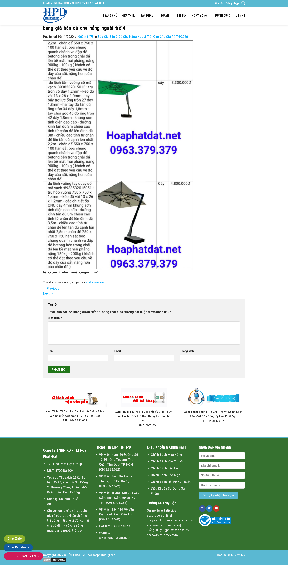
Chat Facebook (18, 547)
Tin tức (182, 15)
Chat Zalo (14, 538)
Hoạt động (200, 16)
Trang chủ (110, 15)
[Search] (243, 3)
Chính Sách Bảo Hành (166, 468)
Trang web (187, 351)
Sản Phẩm (148, 16)
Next (48, 293)
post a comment (95, 282)
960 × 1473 (86, 36)
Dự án (166, 16)
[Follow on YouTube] (216, 508)
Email (117, 351)
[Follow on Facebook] (202, 508)
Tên (50, 351)
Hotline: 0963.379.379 (23, 556)
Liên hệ (218, 3)
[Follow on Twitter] (209, 508)
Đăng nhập (232, 3)
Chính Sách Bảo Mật (165, 475)
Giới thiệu (129, 15)
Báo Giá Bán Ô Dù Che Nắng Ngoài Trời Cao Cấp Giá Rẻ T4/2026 (143, 36)
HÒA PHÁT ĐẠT (77, 555)
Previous (51, 288)
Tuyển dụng (223, 15)
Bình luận (55, 318)
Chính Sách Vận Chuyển (167, 461)
